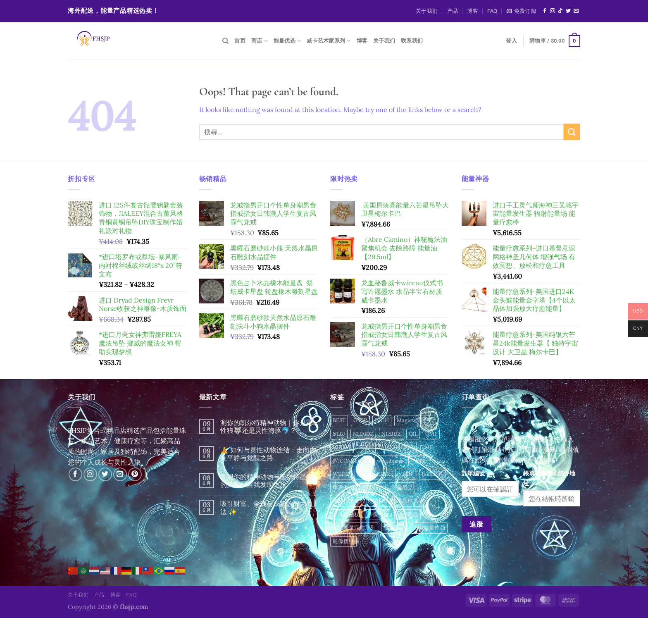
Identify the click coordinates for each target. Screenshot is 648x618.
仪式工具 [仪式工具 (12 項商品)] (432, 473)
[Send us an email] (576, 11)
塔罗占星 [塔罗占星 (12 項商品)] (343, 487)
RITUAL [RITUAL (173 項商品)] (342, 447)
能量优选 (287, 41)
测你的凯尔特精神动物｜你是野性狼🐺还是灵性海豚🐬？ (266, 426)
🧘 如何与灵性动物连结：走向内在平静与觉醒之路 (268, 454)
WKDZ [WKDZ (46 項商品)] (341, 473)
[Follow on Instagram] (552, 11)
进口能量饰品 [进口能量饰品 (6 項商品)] (429, 527)
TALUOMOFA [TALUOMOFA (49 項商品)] (394, 447)
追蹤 (476, 524)
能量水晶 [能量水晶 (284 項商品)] (394, 527)
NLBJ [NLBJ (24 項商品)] (339, 433)
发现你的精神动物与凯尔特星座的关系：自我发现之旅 (266, 481)
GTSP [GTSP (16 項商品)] (360, 420)
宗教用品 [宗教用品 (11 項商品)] (402, 487)
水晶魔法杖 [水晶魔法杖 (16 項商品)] (346, 514)
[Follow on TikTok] (560, 11)
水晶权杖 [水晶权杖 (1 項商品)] (378, 500)
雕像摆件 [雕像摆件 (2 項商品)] (343, 541)
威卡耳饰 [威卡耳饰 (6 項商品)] (373, 487)
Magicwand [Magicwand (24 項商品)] (411, 420)
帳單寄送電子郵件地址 (549, 478)
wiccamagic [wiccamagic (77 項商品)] (391, 460)
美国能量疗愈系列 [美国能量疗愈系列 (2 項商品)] (354, 527)
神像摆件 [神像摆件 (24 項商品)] (378, 514)
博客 (472, 11)
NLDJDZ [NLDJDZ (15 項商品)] (363, 433)
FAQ (492, 11)
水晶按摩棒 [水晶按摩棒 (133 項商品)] (346, 500)
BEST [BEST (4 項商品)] (339, 420)
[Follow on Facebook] (544, 11)
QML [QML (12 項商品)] (431, 433)
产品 (452, 11)
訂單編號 (473, 473)
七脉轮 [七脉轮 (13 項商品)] (406, 473)
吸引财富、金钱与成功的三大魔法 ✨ (266, 507)
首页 (239, 41)
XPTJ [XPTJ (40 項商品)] (363, 473)
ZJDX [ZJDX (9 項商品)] (383, 473)
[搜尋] (225, 41)
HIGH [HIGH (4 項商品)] (382, 420)
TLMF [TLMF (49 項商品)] (426, 447)
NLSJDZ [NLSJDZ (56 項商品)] (391, 433)
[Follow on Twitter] (568, 11)
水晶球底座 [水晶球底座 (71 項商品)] (410, 500)
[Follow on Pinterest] (135, 474)
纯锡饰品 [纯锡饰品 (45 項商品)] (407, 514)
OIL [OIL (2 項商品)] (413, 433)
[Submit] (572, 132)
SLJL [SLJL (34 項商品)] (364, 447)
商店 (259, 41)
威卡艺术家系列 (328, 41)
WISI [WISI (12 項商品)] (420, 460)
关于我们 (427, 11)
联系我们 (412, 41)
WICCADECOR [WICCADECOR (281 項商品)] (351, 460)
